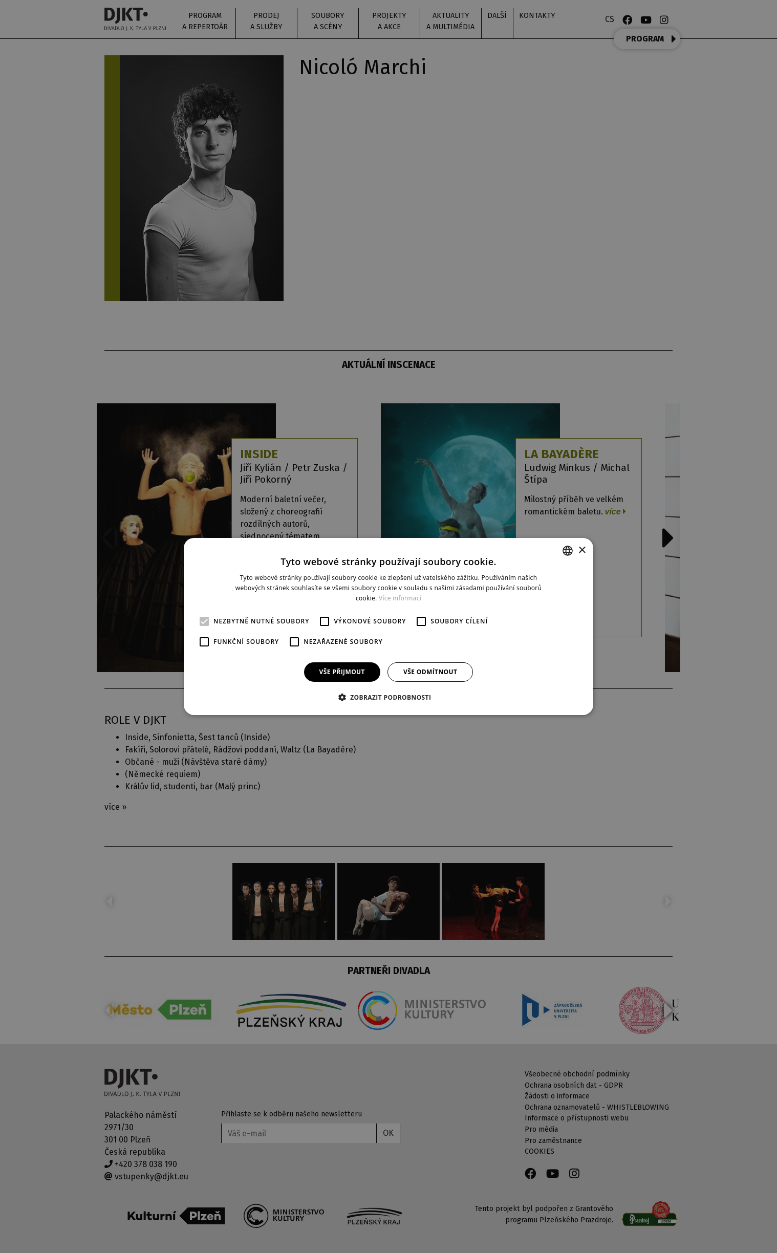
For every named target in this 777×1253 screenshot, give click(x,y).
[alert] (388, 626)
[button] (388, 697)
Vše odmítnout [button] (430, 671)
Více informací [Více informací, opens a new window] (400, 598)
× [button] (582, 550)
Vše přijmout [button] (342, 671)
